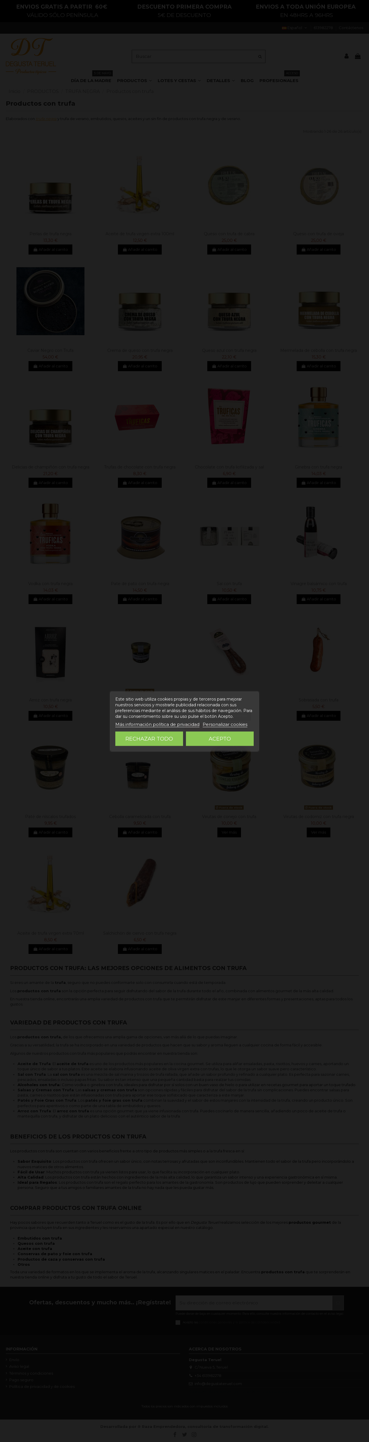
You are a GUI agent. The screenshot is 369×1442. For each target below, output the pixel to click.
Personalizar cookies (225, 724)
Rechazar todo (149, 739)
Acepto (220, 739)
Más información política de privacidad (157, 724)
